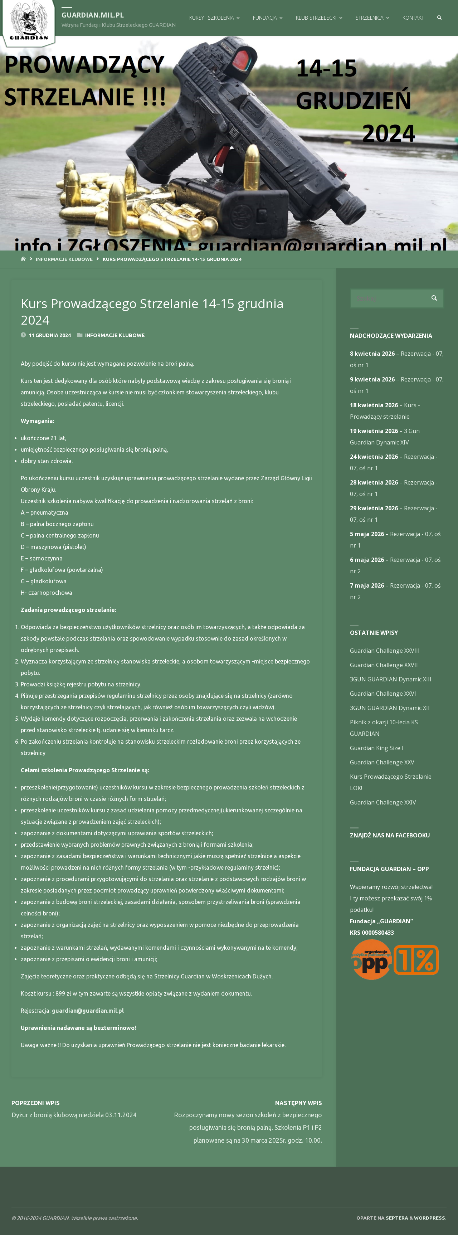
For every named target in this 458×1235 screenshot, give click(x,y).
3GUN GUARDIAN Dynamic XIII (391, 679)
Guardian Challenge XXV (382, 762)
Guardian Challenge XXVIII (385, 651)
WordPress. (430, 1218)
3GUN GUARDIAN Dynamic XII (390, 708)
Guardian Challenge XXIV (383, 802)
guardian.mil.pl (93, 15)
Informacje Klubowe (64, 259)
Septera (396, 1218)
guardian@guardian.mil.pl (88, 1010)
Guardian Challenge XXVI (383, 693)
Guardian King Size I (377, 748)
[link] (439, 18)
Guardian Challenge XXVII (384, 665)
